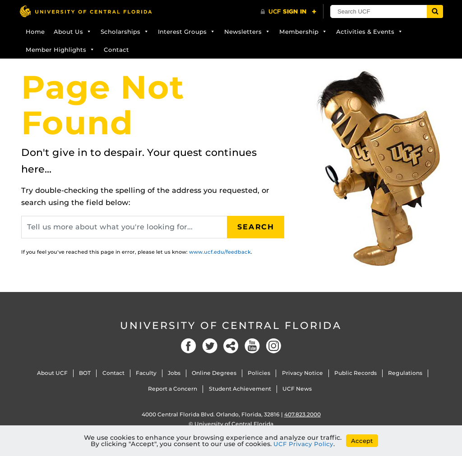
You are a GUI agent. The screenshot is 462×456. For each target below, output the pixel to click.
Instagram (273, 345)
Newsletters (247, 32)
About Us (73, 32)
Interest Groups (186, 32)
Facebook (188, 345)
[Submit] (435, 11)
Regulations (405, 372)
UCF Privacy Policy (303, 443)
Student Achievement (240, 388)
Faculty (146, 372)
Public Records (355, 372)
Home (35, 31)
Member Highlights (60, 50)
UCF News (297, 388)
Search (255, 227)
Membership (303, 32)
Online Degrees (214, 372)
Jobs (174, 372)
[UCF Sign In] (288, 11)
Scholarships (125, 32)
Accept (362, 440)
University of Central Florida (231, 325)
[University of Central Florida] (85, 11)
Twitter (209, 345)
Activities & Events (369, 32)
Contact (116, 49)
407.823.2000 (302, 414)
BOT (85, 372)
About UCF (52, 372)
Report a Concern (172, 388)
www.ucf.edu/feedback (220, 252)
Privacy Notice (302, 372)
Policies (259, 372)
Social (231, 345)
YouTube (252, 345)
